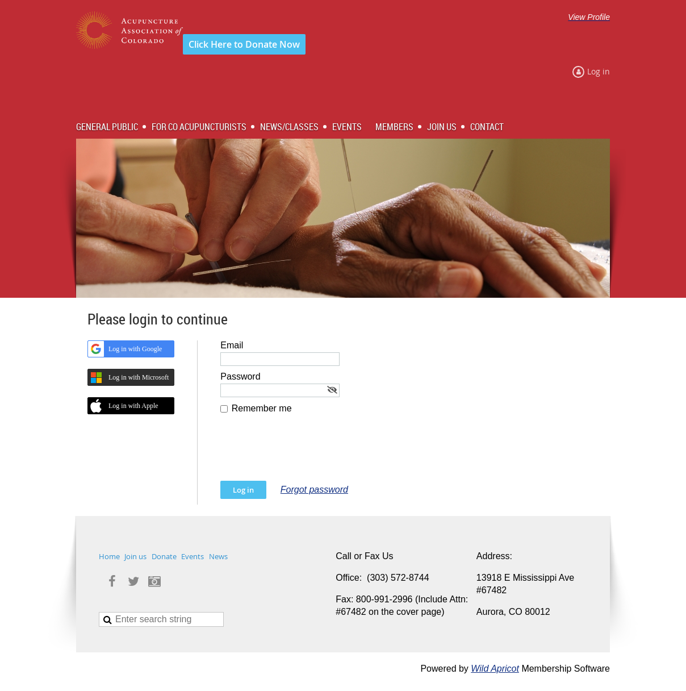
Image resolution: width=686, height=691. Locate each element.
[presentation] (306, 453)
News (218, 556)
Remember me (262, 408)
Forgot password (314, 489)
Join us (135, 556)
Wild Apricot (495, 668)
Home (109, 556)
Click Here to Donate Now (244, 44)
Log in (598, 71)
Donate (164, 556)
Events (192, 556)
